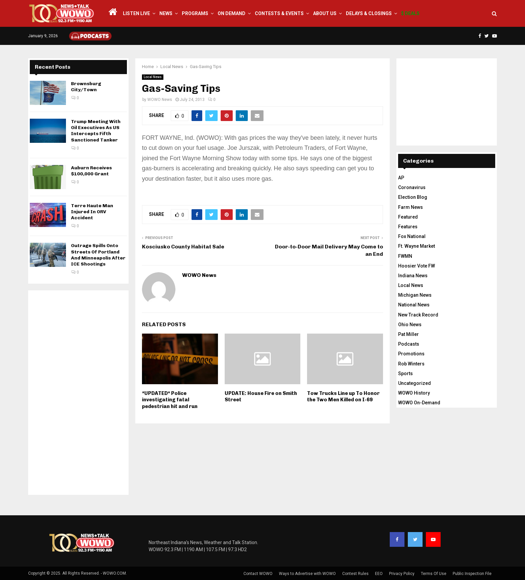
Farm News (410, 207)
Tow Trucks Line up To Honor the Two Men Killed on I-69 (343, 396)
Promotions (411, 353)
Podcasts (408, 344)
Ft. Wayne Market (416, 246)
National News (414, 304)
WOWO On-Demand (419, 402)
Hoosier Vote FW (416, 266)
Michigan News (415, 295)
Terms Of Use (433, 573)
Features (408, 226)
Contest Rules (355, 573)
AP (401, 177)
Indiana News (413, 275)
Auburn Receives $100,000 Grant (91, 171)
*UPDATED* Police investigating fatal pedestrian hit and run (170, 399)
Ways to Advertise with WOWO (307, 573)
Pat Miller (408, 334)
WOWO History (414, 393)
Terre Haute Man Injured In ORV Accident (92, 212)
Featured (408, 217)
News (165, 13)
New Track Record (418, 314)
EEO (379, 573)
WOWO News (159, 99)
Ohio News (410, 324)
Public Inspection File (472, 573)
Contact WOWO (258, 573)
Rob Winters (411, 363)
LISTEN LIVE (136, 13)
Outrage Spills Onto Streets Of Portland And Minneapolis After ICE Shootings (98, 255)
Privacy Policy (402, 573)
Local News (153, 77)
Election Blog (412, 197)
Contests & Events (279, 13)
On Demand (231, 13)
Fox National (412, 236)
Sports (405, 373)
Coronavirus (412, 187)
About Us (324, 13)
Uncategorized (414, 383)
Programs (195, 13)
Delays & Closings (369, 13)
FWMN (405, 256)
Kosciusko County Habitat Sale (183, 246)
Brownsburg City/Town (86, 87)
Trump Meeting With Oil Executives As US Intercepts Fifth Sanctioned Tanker (96, 131)
